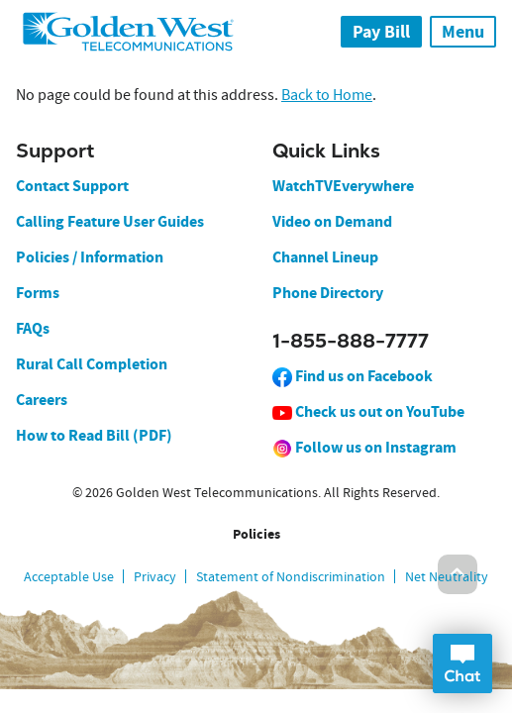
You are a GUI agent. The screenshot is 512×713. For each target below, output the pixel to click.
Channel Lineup (325, 257)
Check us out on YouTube (368, 411)
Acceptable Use (69, 576)
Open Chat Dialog (462, 663)
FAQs (33, 328)
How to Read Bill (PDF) (94, 435)
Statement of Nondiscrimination (290, 576)
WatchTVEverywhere (343, 185)
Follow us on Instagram (364, 447)
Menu (463, 32)
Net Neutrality (446, 576)
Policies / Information (89, 257)
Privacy (155, 576)
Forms (37, 292)
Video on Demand (332, 221)
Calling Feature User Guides (110, 221)
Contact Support (72, 185)
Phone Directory (327, 292)
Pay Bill (381, 32)
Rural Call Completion (91, 364)
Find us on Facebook (352, 375)
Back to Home (326, 95)
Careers (41, 399)
